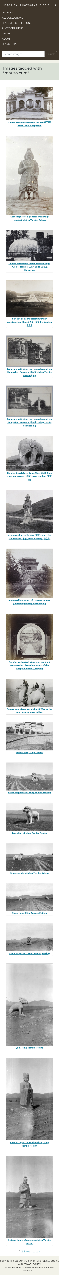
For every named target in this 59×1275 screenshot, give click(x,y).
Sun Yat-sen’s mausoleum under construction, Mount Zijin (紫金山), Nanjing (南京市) (29, 322)
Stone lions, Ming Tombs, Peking (29, 913)
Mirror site (12, 1267)
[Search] (23, 54)
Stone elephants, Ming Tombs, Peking (29, 953)
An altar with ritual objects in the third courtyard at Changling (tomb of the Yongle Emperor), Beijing (29, 665)
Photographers (12, 28)
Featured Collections (16, 23)
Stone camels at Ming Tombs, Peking (29, 873)
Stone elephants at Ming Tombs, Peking (29, 792)
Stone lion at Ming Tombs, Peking (29, 833)
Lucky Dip (8, 12)
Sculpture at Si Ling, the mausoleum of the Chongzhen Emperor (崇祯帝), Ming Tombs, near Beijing (29, 372)
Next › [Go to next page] (27, 1251)
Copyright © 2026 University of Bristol (22, 1261)
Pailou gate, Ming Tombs (29, 752)
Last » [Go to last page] (36, 1251)
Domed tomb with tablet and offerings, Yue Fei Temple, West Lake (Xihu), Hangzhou (29, 266)
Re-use (6, 33)
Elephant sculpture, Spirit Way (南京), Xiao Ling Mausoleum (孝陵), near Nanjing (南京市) (29, 476)
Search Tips (9, 44)
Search (50, 54)
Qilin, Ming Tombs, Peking (30, 1047)
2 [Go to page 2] (22, 1251)
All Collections (12, 17)
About (6, 38)
